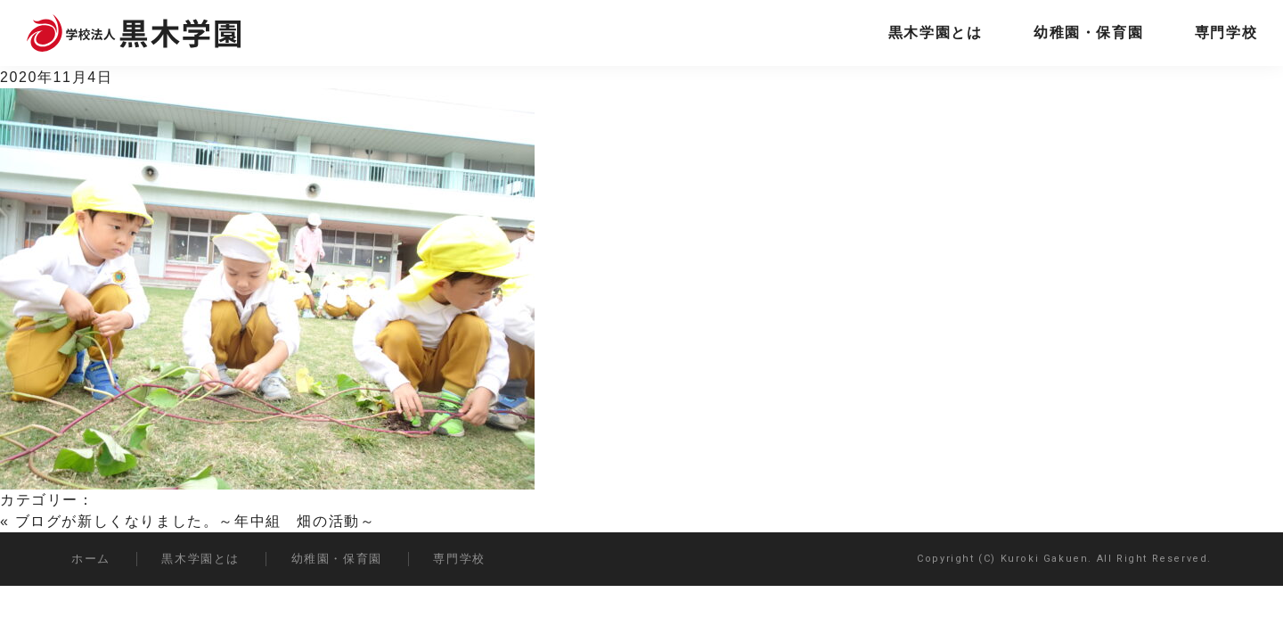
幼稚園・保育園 (1088, 32)
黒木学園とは (935, 32)
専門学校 (1226, 32)
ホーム (90, 558)
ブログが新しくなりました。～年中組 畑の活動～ (195, 521)
